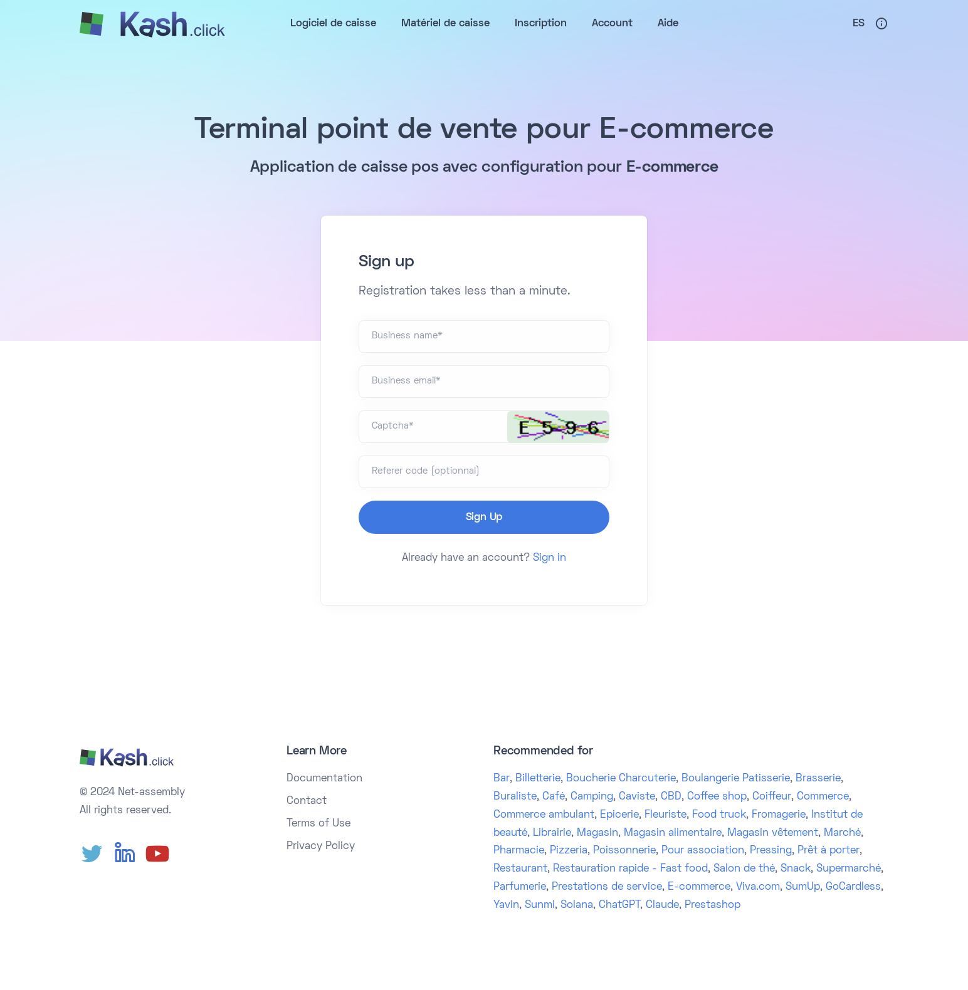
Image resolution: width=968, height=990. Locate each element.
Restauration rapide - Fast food (630, 869)
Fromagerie (779, 815)
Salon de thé (744, 869)
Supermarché (848, 869)
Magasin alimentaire (673, 833)
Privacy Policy (321, 847)
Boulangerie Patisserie (735, 779)
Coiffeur (771, 797)
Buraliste (515, 797)
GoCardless (853, 887)
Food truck (719, 815)
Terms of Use (318, 824)
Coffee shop (717, 797)
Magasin (597, 833)
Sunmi (540, 905)
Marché (842, 833)
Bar (501, 779)
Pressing (771, 851)
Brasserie (818, 779)
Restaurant (520, 869)
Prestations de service (607, 887)
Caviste (637, 797)
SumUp (803, 887)
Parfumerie (519, 887)
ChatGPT (619, 905)
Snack (796, 869)
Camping (592, 797)
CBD (671, 797)
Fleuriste (665, 815)
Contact (307, 801)
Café (553, 797)
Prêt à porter (828, 851)
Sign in (549, 558)
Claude (662, 905)
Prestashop (712, 905)
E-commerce (699, 887)
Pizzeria (568, 851)
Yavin (506, 905)
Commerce (823, 797)
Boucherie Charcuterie (621, 779)
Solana (576, 905)
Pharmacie (518, 851)
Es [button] (859, 24)
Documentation (324, 779)
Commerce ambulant (543, 815)
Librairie (552, 833)
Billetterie (537, 779)
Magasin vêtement (772, 833)
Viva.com (758, 887)
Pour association (702, 851)
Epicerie (619, 815)
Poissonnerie (624, 851)
